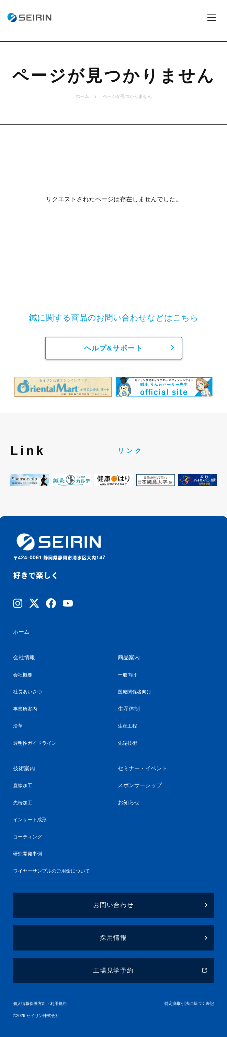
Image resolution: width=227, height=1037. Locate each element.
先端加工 (22, 802)
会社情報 (24, 657)
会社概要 (22, 675)
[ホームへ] (29, 17)
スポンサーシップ (140, 785)
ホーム (82, 96)
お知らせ (129, 802)
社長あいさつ (27, 691)
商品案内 (129, 657)
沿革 (18, 726)
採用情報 (113, 937)
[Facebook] (51, 604)
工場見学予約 (113, 970)
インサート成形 (30, 819)
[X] (34, 604)
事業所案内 (25, 709)
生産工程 (127, 726)
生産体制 (129, 709)
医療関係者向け (134, 691)
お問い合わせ (113, 905)
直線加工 (22, 785)
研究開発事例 (27, 853)
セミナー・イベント (142, 768)
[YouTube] (68, 604)
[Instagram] (17, 605)
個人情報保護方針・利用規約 (40, 1003)
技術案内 (24, 768)
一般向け (127, 675)
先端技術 (127, 743)
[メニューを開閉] (216, 17)
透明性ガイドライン (34, 743)
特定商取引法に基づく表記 (189, 1003)
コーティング (27, 837)
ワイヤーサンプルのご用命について (51, 871)
